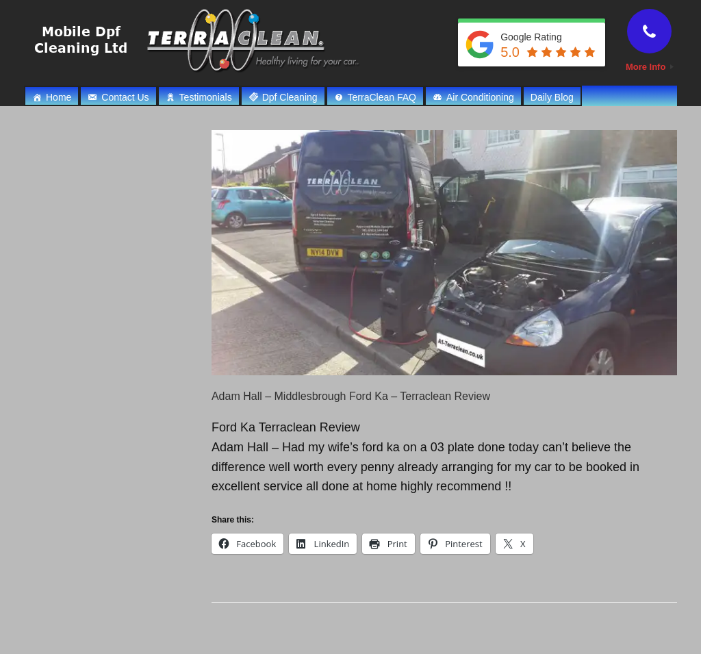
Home (58, 97)
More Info (650, 67)
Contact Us (125, 97)
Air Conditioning (480, 97)
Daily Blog (552, 97)
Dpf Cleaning (290, 97)
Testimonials (205, 97)
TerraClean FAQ (382, 97)
